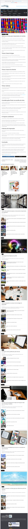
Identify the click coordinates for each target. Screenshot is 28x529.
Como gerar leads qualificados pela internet (11, 351)
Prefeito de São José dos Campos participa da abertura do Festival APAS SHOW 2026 (16, 222)
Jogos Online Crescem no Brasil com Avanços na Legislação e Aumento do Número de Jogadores (15, 277)
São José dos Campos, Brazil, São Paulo (21, 6)
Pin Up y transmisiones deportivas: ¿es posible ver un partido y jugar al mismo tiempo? (16, 281)
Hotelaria (18, 15)
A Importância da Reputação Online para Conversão (12, 358)
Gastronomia (5, 15)
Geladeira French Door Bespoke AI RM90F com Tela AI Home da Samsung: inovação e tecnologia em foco (15, 311)
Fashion (7, 34)
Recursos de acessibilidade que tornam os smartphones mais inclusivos (13, 448)
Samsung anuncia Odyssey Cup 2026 (9, 255)
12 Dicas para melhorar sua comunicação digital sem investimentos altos (15, 365)
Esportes (16, 11)
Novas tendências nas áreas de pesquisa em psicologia (13, 414)
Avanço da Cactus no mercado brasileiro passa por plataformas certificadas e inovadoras (15, 270)
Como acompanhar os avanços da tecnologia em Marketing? (12, 303)
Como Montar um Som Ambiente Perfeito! (11, 322)
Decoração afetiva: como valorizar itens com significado (23, 173)
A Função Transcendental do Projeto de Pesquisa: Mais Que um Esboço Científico (13, 403)
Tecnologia (5, 13)
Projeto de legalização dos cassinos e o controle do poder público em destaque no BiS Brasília (16, 273)
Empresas (4, 11)
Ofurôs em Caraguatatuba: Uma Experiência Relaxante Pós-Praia (4, 173)
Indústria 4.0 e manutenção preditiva (10, 230)
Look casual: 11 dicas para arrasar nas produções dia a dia (14, 173)
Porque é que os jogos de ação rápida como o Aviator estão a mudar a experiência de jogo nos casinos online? (14, 262)
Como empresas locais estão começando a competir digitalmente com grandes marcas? (16, 219)
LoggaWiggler (6, 154)
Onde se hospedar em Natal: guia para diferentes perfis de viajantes (14, 489)
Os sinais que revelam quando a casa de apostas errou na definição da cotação (16, 266)
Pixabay (10, 154)
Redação (3, 37)
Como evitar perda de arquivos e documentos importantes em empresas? (14, 211)
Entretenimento (10, 11)
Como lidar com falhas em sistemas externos (11, 373)
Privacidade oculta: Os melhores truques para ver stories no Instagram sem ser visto (16, 381)
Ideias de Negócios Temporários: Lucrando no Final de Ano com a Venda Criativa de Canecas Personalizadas (20, 160)
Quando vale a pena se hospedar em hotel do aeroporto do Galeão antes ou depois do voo (15, 507)
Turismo (19, 13)
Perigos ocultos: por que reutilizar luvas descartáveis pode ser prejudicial (15, 410)
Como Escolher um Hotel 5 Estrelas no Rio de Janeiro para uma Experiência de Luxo (15, 496)
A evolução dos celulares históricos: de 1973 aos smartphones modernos (15, 455)
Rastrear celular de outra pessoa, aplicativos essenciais (13, 466)
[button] (5, 10)
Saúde (10, 15)
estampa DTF (23, 94)
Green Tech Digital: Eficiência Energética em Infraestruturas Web (14, 318)
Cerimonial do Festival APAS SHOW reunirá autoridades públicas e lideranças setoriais (15, 226)
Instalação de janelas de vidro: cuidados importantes (7, 160)
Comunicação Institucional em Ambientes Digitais (12, 369)
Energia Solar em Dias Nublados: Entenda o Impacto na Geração (14, 314)
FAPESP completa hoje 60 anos (10, 425)
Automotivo (14, 13)
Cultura (14, 15)
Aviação (10, 13)
